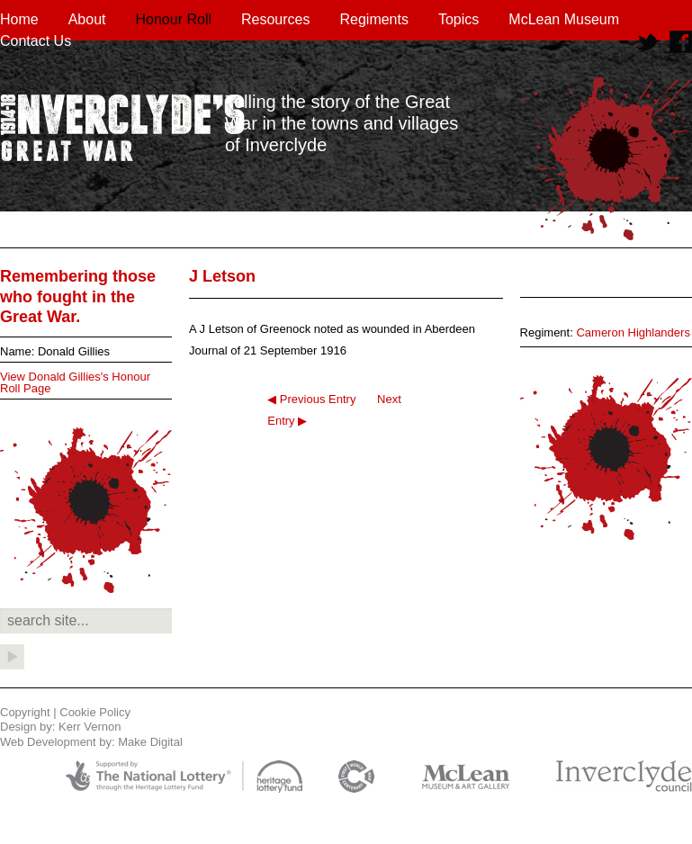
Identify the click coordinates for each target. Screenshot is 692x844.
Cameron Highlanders (632, 332)
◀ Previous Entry (311, 399)
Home (19, 19)
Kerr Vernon (89, 726)
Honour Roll (173, 19)
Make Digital (150, 742)
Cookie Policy (94, 712)
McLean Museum (563, 19)
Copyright (25, 712)
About (87, 19)
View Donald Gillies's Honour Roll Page (75, 382)
